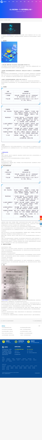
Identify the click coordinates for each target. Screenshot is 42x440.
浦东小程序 (3, 369)
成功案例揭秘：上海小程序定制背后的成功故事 (26, 333)
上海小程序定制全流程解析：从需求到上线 (7, 331)
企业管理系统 (10, 352)
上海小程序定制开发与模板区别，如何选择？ (26, 331)
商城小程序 (9, 351)
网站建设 (4, 351)
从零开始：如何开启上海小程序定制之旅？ (7, 333)
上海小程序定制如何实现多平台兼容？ (7, 327)
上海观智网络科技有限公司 (7, 373)
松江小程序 (7, 369)
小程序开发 (5, 350)
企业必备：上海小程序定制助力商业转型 (25, 329)
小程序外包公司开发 (5, 152)
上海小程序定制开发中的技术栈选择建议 (7, 329)
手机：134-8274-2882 (30, 349)
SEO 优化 (5, 353)
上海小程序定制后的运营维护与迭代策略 (25, 327)
